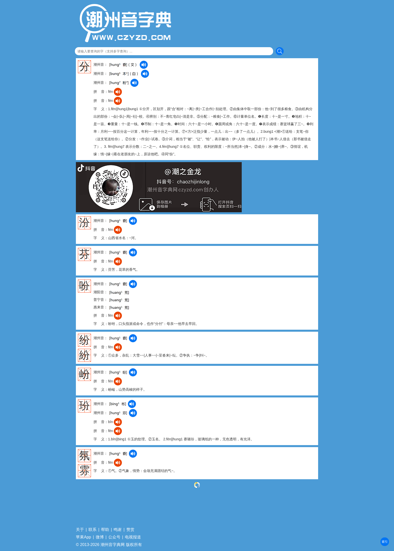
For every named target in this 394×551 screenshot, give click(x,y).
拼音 (385, 541)
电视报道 (133, 537)
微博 (100, 537)
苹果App (83, 537)
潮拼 (385, 541)
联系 (92, 530)
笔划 (385, 541)
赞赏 (130, 530)
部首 (385, 541)
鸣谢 (118, 530)
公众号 (114, 537)
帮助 (105, 530)
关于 (80, 530)
